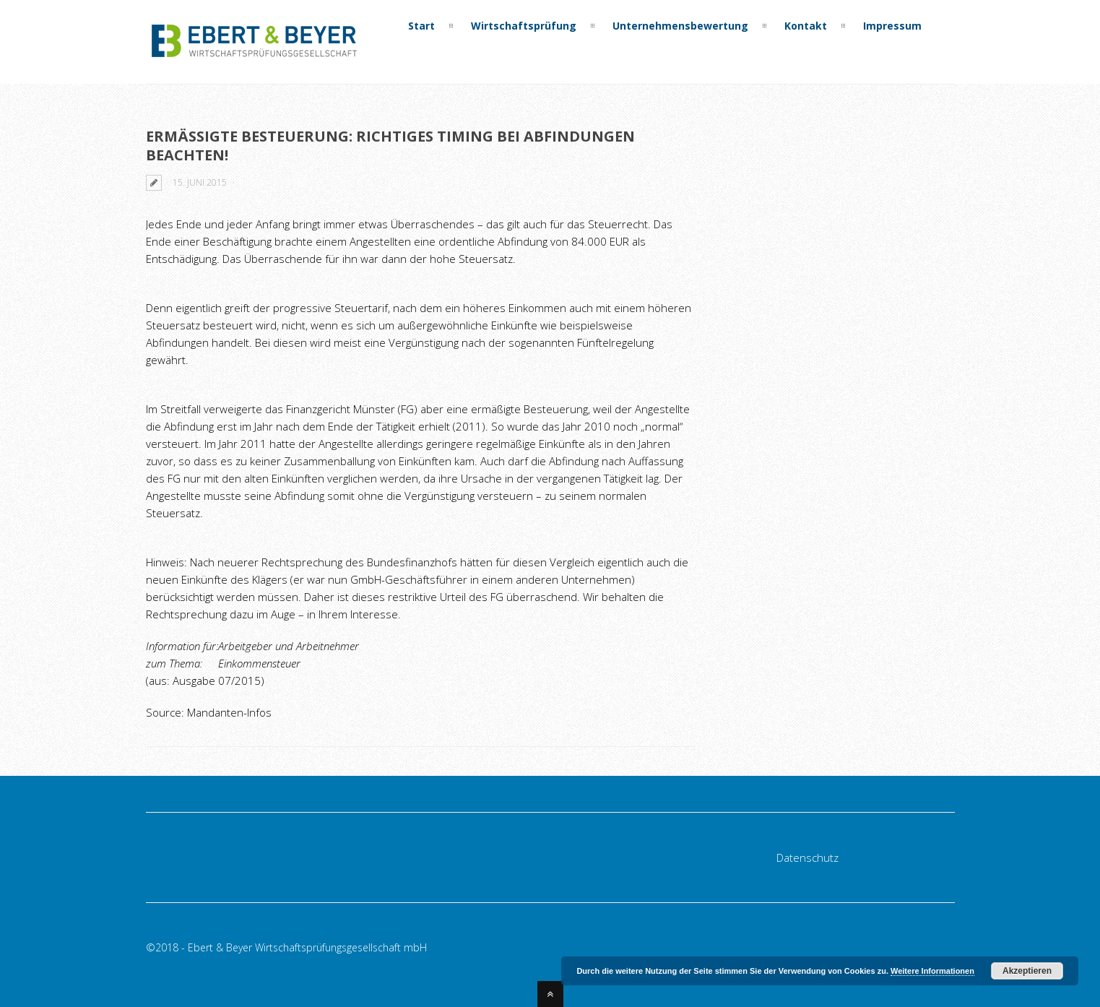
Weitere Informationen (932, 971)
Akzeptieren (1027, 971)
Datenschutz (807, 857)
